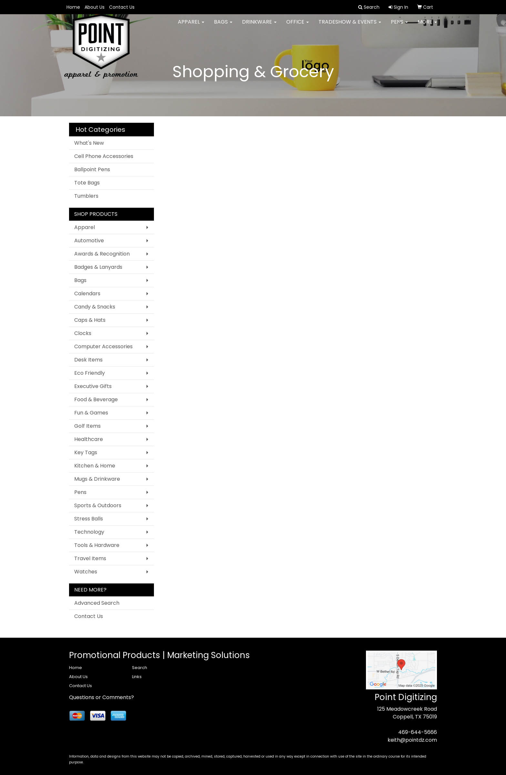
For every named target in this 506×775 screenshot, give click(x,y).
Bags (223, 25)
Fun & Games (91, 412)
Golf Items (87, 426)
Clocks (82, 333)
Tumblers (86, 196)
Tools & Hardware (96, 545)
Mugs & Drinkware (97, 479)
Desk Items (88, 359)
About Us (95, 7)
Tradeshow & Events (350, 25)
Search (139, 668)
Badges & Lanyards (98, 267)
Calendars (87, 293)
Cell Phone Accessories (103, 156)
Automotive (89, 240)
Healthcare (88, 439)
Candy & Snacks (94, 306)
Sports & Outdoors (97, 505)
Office (297, 25)
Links (137, 677)
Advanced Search (96, 603)
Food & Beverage (96, 399)
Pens (399, 25)
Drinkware (259, 25)
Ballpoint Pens (92, 169)
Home (73, 7)
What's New (89, 143)
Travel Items (90, 558)
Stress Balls (88, 518)
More (427, 25)
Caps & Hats (90, 320)
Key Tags (85, 452)
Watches (85, 571)
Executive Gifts (93, 386)
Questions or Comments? (101, 697)
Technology (89, 532)
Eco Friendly (89, 373)
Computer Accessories (103, 346)
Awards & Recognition (102, 253)
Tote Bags (87, 182)
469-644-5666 (417, 732)
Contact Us (122, 7)
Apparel (191, 25)
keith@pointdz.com (412, 740)
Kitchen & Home (94, 465)
